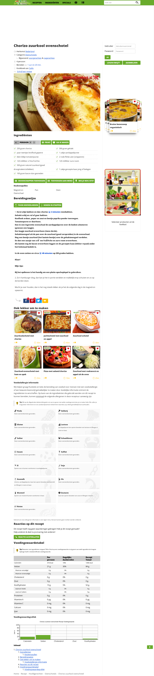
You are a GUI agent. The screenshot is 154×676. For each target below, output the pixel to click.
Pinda (18, 411)
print (46, 142)
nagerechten (49, 58)
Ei (16, 465)
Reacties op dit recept (29, 664)
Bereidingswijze (26, 657)
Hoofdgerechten (36, 674)
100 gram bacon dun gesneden (30, 173)
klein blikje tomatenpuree (28, 157)
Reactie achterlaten (27, 537)
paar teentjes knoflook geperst (30, 152)
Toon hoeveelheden (26, 205)
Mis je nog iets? (84, 181)
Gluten (18, 424)
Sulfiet (62, 452)
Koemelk (19, 479)
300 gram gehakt (66, 148)
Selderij (63, 411)
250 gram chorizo (24, 148)
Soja (61, 465)
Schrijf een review (24, 71)
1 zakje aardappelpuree (69, 152)
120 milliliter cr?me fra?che (28, 161)
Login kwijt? (113, 62)
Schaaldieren (65, 438)
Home (16, 674)
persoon (21, 61)
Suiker (18, 438)
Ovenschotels (31, 55)
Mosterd (19, 493)
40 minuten (46, 253)
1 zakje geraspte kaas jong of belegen (75, 169)
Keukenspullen (31, 654)
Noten (18, 506)
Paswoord (109, 51)
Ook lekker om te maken (30, 659)
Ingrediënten (25, 652)
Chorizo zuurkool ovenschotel (28, 649)
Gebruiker (109, 46)
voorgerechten (35, 58)
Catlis (31, 68)
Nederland (29, 51)
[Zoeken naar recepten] (122, 2)
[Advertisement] (77, 23)
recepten (37, 2)
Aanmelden (131, 62)
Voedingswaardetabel (29, 667)
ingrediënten (52, 2)
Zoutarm (63, 493)
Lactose (63, 424)
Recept (24, 674)
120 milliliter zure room (69, 161)
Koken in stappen (50, 205)
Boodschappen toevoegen (30, 181)
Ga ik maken (61, 142)
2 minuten (54, 212)
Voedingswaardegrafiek (34, 669)
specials (66, 2)
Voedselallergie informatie (36, 662)
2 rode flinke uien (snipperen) (71, 157)
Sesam (18, 452)
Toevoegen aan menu (60, 181)
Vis (61, 479)
